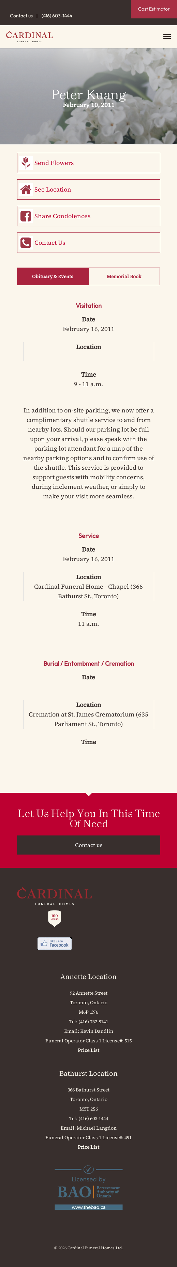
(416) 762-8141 (93, 1021)
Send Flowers (54, 163)
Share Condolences (62, 216)
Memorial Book (124, 276)
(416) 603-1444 (57, 16)
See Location (52, 189)
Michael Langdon (97, 1128)
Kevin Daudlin (96, 1031)
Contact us (21, 16)
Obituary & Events (52, 276)
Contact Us (49, 242)
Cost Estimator (154, 9)
